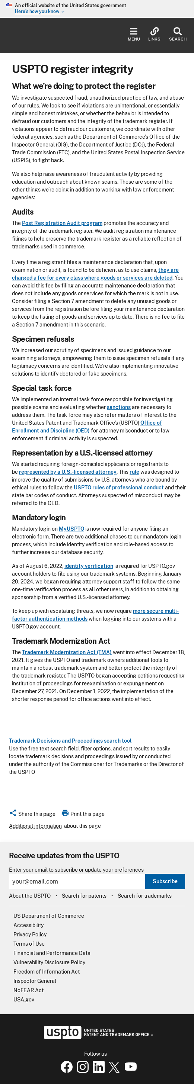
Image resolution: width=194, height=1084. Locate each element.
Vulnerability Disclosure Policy (49, 962)
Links (154, 34)
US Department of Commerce (48, 916)
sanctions (119, 407)
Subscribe (165, 881)
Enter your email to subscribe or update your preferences (76, 870)
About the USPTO (30, 896)
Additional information (35, 826)
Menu (134, 34)
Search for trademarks (145, 896)
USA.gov (23, 1000)
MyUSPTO (71, 529)
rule (134, 472)
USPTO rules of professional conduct (119, 487)
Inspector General (34, 981)
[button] (32, 815)
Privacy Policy (30, 934)
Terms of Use (29, 944)
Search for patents (84, 896)
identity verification (88, 566)
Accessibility (28, 925)
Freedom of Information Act (46, 972)
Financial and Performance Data (51, 953)
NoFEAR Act (28, 990)
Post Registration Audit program (62, 223)
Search (178, 34)
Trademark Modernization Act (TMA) (67, 652)
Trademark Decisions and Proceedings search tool (70, 741)
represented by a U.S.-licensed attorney (68, 472)
